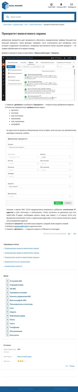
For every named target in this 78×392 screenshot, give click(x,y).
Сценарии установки (18, 293)
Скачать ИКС (62, 5)
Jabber (12, 323)
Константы (14, 335)
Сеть (12, 308)
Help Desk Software (26, 389)
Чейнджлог (72, 5)
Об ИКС (13, 289)
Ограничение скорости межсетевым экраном (22, 257)
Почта (12, 320)
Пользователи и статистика (21, 304)
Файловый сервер (17, 316)
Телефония (14, 327)
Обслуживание (16, 331)
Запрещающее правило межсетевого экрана (22, 253)
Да (69, 234)
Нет (74, 234)
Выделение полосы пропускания (17, 262)
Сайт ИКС (51, 5)
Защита (13, 312)
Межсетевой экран (24, 357)
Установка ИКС (16, 281)
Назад (70, 366)
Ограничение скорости (13, 266)
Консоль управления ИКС (20, 296)
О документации (16, 285)
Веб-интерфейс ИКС (18, 300)
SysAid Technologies (60, 389)
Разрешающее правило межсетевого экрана (22, 248)
